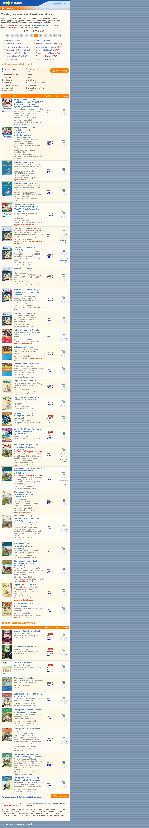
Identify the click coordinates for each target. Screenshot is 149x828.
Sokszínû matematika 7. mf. (26, 183)
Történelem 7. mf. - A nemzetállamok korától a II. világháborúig (26, 546)
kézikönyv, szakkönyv (12, 75)
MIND (29, 91)
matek (5, 72)
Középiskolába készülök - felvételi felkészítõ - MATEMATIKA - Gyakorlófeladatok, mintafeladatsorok (25, 132)
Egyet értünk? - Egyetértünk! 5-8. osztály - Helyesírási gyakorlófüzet (28, 431)
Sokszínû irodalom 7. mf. (25, 313)
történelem (7, 80)
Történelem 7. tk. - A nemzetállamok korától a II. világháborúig (26, 494)
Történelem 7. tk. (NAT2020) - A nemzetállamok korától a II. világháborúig (27, 447)
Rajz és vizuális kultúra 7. (25, 585)
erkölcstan (31, 85)
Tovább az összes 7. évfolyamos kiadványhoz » (21, 797)
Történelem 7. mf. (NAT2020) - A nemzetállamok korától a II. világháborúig (28, 470)
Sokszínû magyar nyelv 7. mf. (27, 364)
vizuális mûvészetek (35, 83)
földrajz (30, 75)
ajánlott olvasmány (35, 88)
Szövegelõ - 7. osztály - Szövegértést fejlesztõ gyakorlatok (24, 415)
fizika (29, 77)
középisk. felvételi (34, 69)
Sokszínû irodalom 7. (23, 269)
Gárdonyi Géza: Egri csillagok (27, 631)
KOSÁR (57, 71)
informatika (7, 83)
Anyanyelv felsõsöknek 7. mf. (27, 397)
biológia (6, 77)
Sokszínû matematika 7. (24, 162)
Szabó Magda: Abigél (23, 662)
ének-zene (31, 80)
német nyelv (8, 91)
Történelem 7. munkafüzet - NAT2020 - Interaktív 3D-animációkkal (26, 563)
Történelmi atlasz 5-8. (23, 678)
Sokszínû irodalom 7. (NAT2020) (28, 228)
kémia (29, 72)
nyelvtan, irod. (9, 69)
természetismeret (10, 85)
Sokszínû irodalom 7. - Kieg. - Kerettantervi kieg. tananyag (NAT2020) (27, 292)
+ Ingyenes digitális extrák (23, 581)
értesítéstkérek (63, 241)
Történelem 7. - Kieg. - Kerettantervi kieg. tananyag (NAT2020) (26, 518)
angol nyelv (8, 88)
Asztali (29, 824)
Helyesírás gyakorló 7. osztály (27, 330)
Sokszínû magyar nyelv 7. (25, 347)
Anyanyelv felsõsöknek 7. (25, 381)
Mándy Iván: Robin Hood (25, 647)
